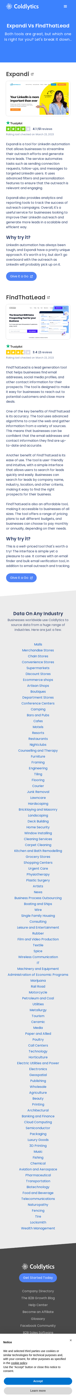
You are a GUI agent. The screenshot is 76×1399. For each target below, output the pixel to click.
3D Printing (38, 1145)
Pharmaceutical (38, 1175)
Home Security (38, 827)
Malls (38, 644)
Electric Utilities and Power (38, 1063)
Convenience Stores (38, 662)
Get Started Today (38, 1277)
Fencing (38, 1210)
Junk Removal (38, 791)
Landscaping (38, 815)
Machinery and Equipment (38, 968)
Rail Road (38, 986)
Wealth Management (38, 1228)
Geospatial (38, 1075)
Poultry (38, 1039)
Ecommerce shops (38, 679)
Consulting (38, 921)
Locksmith (38, 1222)
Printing (38, 1104)
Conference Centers (38, 703)
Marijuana (38, 980)
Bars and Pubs (38, 715)
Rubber (38, 933)
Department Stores (38, 697)
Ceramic (38, 1022)
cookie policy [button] (19, 1363)
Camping (38, 709)
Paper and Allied (38, 1033)
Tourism (38, 1016)
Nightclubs (38, 744)
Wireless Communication (38, 957)
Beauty (38, 1098)
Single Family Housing (38, 915)
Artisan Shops (38, 685)
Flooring (38, 780)
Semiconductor (38, 1128)
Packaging (38, 1134)
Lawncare (38, 797)
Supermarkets (38, 668)
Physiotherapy (38, 874)
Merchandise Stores (38, 650)
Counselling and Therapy (38, 750)
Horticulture (38, 1057)
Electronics (38, 1069)
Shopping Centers (38, 862)
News (38, 892)
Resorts (38, 733)
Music (38, 1151)
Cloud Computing (38, 1122)
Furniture (38, 756)
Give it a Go (21, 276)
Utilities (38, 1004)
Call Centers (38, 1045)
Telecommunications (38, 1198)
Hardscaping (38, 803)
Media (38, 1027)
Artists (38, 886)
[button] (65, 6)
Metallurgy (38, 1010)
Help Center (38, 1305)
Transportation (38, 1181)
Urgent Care (38, 868)
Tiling (38, 774)
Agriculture (38, 1092)
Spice (38, 951)
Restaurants (38, 738)
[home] (22, 6)
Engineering (38, 768)
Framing (38, 762)
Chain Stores (38, 656)
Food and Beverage (38, 1193)
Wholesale (38, 1086)
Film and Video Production (38, 939)
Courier (38, 786)
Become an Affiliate (38, 1312)
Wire (38, 909)
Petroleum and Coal (38, 998)
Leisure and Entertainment (38, 927)
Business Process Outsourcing (38, 898)
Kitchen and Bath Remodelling (38, 850)
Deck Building (38, 821)
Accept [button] (38, 1381)
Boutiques (38, 691)
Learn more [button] (38, 1390)
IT (38, 963)
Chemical (38, 1163)
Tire (38, 1216)
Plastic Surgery (38, 880)
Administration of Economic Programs (38, 974)
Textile (38, 945)
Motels (38, 727)
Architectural (38, 1110)
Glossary (38, 1318)
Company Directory (38, 1291)
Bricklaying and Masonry (38, 809)
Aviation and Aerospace (38, 1169)
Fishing (38, 1157)
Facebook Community (38, 1325)
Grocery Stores (38, 856)
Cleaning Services (38, 839)
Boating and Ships (38, 904)
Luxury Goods (38, 1139)
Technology (38, 1051)
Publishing (38, 1080)
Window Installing (38, 833)
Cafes (38, 721)
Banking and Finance (38, 1116)
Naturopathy (38, 1204)
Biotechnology (38, 1187)
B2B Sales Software (38, 1332)
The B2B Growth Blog (38, 1298)
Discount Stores (38, 674)
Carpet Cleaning (38, 845)
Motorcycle (38, 992)
